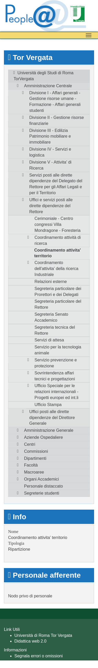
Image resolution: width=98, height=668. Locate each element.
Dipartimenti (35, 458)
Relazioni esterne (50, 281)
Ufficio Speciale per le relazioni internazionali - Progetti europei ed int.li (56, 391)
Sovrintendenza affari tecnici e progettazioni (54, 376)
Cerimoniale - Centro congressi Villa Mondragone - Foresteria (57, 224)
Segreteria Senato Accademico (51, 317)
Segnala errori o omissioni (38, 656)
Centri (29, 444)
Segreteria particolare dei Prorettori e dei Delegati (57, 291)
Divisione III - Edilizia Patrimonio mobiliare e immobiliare (50, 136)
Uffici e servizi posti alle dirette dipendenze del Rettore (51, 206)
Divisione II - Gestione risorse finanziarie (56, 120)
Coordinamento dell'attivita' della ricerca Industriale (56, 268)
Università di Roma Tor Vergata (43, 635)
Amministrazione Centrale (48, 86)
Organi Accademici (41, 479)
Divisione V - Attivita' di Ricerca (50, 165)
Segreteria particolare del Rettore (57, 304)
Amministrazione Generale (48, 430)
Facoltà (31, 465)
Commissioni (36, 451)
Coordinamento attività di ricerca (57, 240)
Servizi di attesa (49, 340)
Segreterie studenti (41, 493)
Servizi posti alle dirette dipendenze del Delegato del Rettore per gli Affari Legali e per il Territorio (55, 184)
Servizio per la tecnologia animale (57, 350)
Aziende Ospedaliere (43, 437)
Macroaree (34, 472)
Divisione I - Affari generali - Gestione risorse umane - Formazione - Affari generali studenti (54, 102)
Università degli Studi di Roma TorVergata (43, 76)
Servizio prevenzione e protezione (55, 363)
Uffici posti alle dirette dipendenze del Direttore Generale (52, 417)
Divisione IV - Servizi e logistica (50, 152)
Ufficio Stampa (48, 404)
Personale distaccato (43, 486)
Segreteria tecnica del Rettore (54, 330)
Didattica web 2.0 (30, 641)
